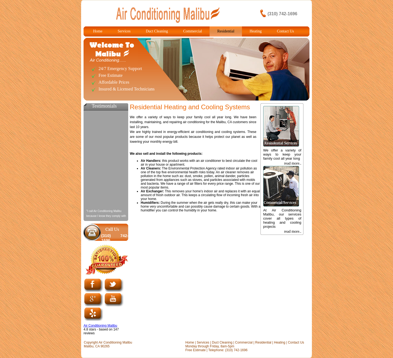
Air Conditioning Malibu (100, 325)
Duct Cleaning (157, 31)
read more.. (292, 163)
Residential (225, 31)
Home (97, 31)
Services (124, 31)
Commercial (192, 31)
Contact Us (285, 31)
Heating (256, 31)
